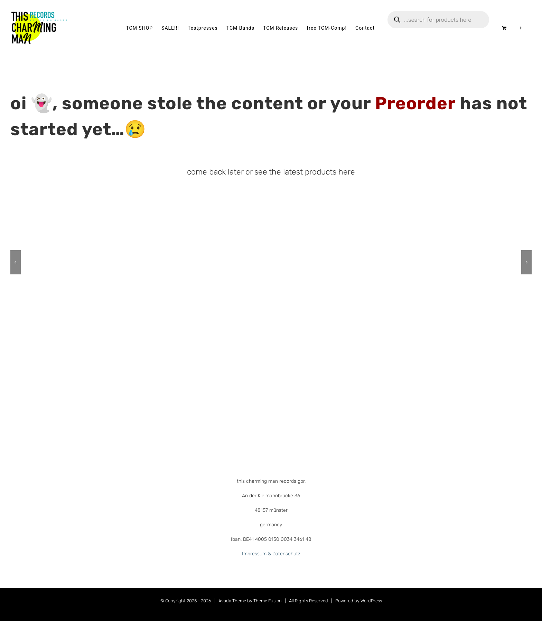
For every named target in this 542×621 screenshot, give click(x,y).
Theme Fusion (267, 600)
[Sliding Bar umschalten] (520, 28)
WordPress (371, 600)
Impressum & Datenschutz (271, 554)
